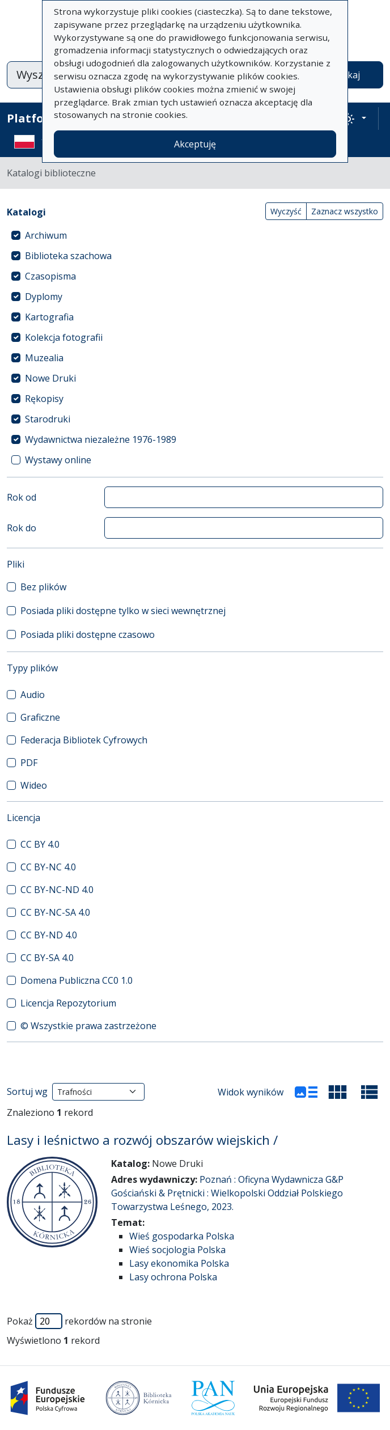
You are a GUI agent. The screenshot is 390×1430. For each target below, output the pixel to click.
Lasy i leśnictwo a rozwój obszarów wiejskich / (142, 1140)
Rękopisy (44, 398)
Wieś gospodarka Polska (181, 1236)
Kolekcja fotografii (64, 337)
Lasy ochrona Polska (173, 1277)
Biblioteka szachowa (68, 255)
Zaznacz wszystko (344, 211)
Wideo (33, 785)
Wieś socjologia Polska (177, 1249)
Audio (32, 694)
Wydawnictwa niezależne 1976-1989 (100, 439)
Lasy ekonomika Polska (179, 1263)
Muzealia (44, 358)
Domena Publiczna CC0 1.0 (76, 980)
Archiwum (46, 235)
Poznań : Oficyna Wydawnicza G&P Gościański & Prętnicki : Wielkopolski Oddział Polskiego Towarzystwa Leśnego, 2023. (227, 1193)
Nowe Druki (50, 378)
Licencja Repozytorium (68, 1003)
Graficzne (40, 717)
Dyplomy (43, 296)
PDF (28, 762)
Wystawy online (58, 460)
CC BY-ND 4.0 (48, 935)
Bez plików (43, 587)
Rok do (21, 528)
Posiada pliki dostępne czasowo (87, 634)
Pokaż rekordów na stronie (79, 1321)
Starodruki (47, 419)
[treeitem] (195, 235)
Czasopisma (50, 276)
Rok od (21, 497)
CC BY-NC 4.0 (48, 867)
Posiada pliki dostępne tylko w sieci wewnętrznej (123, 610)
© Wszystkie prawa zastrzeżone (88, 1025)
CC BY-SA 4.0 (47, 957)
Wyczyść (286, 211)
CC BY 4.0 (40, 844)
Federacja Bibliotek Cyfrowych (83, 740)
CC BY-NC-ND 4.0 (57, 889)
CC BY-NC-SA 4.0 (55, 912)
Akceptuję (195, 144)
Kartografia (49, 317)
